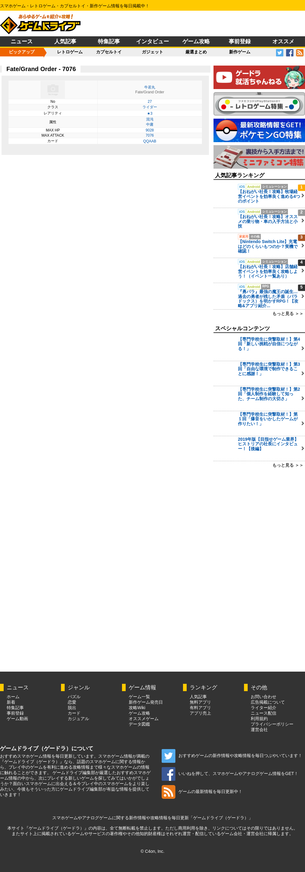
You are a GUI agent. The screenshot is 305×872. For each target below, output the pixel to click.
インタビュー (152, 41)
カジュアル (78, 718)
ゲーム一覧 (139, 696)
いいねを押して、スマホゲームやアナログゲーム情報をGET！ (230, 773)
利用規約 (259, 718)
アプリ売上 (200, 713)
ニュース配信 (263, 713)
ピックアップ (21, 51)
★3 (149, 113)
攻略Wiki (137, 707)
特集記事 (109, 41)
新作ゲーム (239, 51)
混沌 (149, 119)
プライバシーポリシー (272, 724)
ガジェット (152, 51)
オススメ (283, 41)
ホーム (13, 696)
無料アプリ (200, 702)
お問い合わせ (263, 696)
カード (74, 713)
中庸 (149, 124)
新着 (11, 702)
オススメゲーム (144, 718)
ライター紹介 (263, 707)
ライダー (149, 107)
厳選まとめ (196, 51)
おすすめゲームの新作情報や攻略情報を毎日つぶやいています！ (232, 755)
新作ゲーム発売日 (146, 702)
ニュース (22, 41)
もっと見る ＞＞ (287, 313)
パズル (74, 696)
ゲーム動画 (17, 718)
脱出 (72, 707)
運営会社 (259, 729)
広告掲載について (268, 702)
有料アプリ (200, 707)
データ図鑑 (139, 724)
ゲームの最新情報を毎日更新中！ (202, 791)
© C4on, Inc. (152, 851)
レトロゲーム (70, 51)
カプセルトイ (109, 51)
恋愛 (72, 702)
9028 (150, 130)
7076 (150, 135)
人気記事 (65, 41)
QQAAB (149, 141)
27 (150, 101)
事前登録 (240, 41)
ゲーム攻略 (196, 41)
